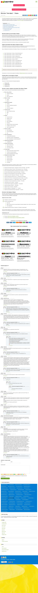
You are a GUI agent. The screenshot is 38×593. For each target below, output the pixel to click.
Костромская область (4, 521)
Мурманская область (12, 523)
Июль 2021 (3, 555)
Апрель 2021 (4, 560)
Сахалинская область (27, 531)
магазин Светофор (20, 20)
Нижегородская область (28, 523)
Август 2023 (4, 554)
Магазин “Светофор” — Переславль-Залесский (5, 274)
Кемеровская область (13, 518)
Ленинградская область (19, 521)
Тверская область (11, 536)
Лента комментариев (5, 578)
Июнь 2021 (3, 557)
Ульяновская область (18, 536)
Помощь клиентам (5, 570)
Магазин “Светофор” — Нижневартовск (21, 286)
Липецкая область (27, 521)
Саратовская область (27, 533)
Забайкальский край (12, 516)
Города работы (3, 588)
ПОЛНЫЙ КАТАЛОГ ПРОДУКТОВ (19, 9)
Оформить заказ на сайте (19, 5)
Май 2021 (3, 558)
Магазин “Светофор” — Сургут (7, 285)
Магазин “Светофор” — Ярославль (23, 273)
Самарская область (20, 533)
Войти (3, 575)
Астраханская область (4, 513)
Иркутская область (27, 516)
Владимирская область (5, 516)
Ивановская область (20, 516)
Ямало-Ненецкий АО (27, 538)
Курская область (11, 521)
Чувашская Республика (5, 538)
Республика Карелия (4, 531)
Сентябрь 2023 (4, 552)
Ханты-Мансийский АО (19, 538)
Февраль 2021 (4, 563)
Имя (1, 490)
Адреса (4, 15)
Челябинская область (26, 536)
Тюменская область (4, 536)
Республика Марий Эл (25, 528)
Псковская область (24, 526)
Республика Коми (18, 528)
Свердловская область (12, 533)
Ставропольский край (4, 533)
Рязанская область (4, 528)
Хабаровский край (12, 538)
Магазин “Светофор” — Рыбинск (23, 261)
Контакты (8, 588)
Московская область (4, 523)
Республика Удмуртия (20, 531)
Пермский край (11, 526)
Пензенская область (4, 526)
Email (11, 490)
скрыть (9, 23)
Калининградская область (5, 518)
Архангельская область (19, 513)
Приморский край (17, 526)
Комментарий (3, 493)
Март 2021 (3, 561)
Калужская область (28, 518)
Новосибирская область (20, 523)
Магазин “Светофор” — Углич (6, 261)
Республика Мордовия (12, 531)
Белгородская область (27, 513)
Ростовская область (31, 526)
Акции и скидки (12, 588)
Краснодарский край (21, 518)
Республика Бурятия (11, 528)
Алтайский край (11, 513)
